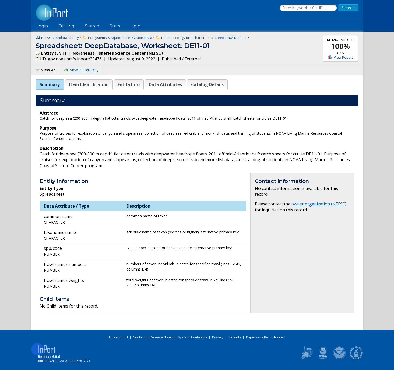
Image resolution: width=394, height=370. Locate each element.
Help (135, 26)
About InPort (118, 337)
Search (92, 26)
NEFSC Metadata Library (60, 37)
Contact (139, 337)
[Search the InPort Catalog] (308, 8)
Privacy (217, 337)
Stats (115, 26)
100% (340, 46)
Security (234, 337)
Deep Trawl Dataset (231, 37)
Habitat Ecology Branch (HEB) (183, 37)
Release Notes (161, 337)
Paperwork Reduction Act (265, 337)
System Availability (192, 337)
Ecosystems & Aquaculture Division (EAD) (120, 37)
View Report (343, 57)
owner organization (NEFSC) (318, 204)
